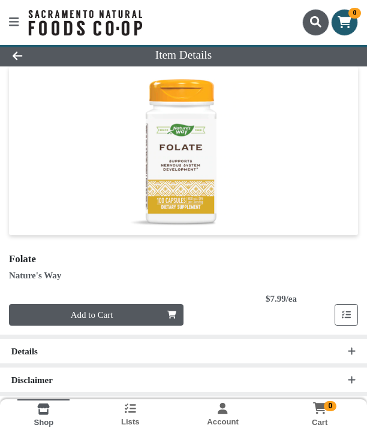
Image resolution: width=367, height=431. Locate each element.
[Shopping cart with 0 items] (344, 22)
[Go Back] (53, 55)
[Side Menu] (14, 22)
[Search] (315, 22)
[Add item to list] (347, 315)
